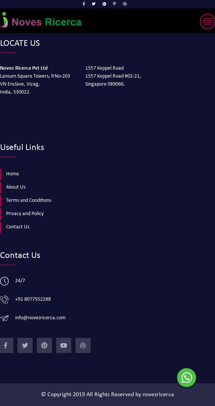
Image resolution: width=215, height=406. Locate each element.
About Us (15, 187)
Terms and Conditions (28, 200)
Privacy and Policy (25, 214)
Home (12, 174)
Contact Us (17, 227)
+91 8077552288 (33, 299)
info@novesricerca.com (40, 318)
